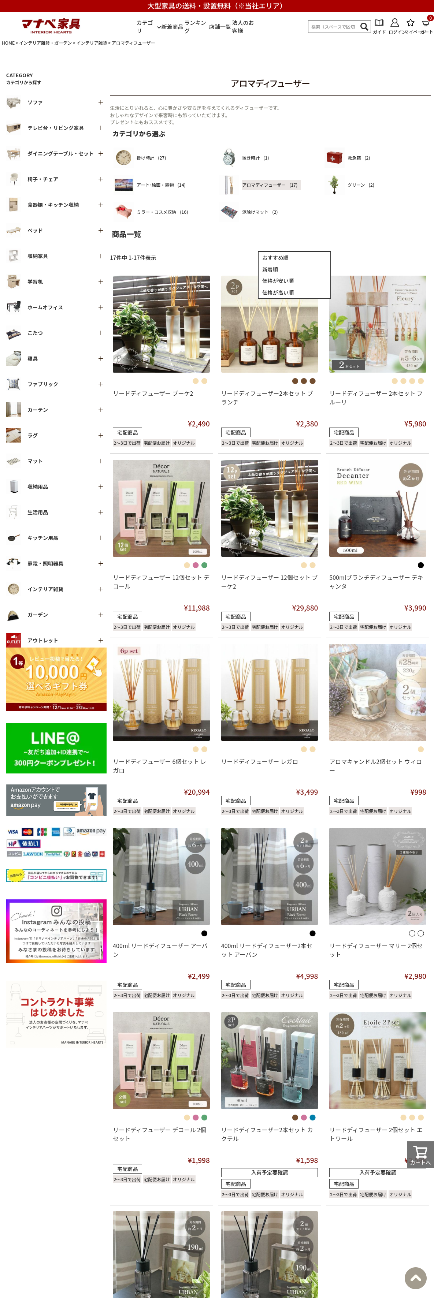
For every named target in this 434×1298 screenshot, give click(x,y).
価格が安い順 (278, 280)
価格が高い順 (278, 292)
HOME (8, 43)
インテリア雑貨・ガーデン (45, 43)
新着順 (270, 269)
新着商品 (172, 26)
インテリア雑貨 (92, 43)
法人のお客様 (243, 27)
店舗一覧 (220, 26)
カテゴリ (145, 27)
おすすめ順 (275, 257)
